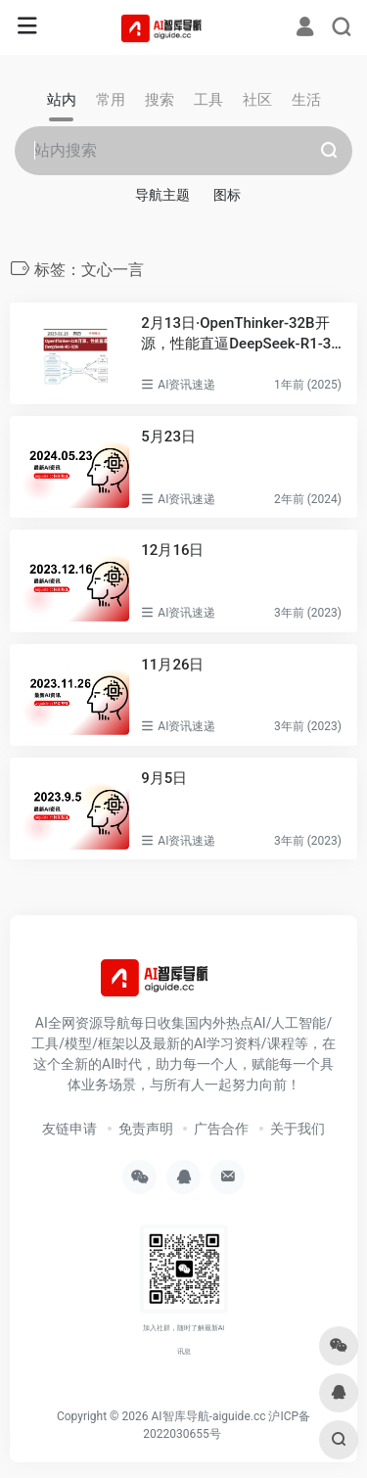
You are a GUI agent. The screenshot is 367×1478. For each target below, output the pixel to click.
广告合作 (221, 1128)
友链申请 (69, 1128)
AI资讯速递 (186, 385)
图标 (227, 195)
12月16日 (172, 550)
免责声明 (145, 1128)
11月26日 (172, 664)
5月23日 (168, 436)
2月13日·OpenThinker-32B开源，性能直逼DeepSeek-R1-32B (240, 334)
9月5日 (164, 778)
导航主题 (162, 195)
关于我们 (297, 1128)
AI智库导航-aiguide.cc (208, 1416)
